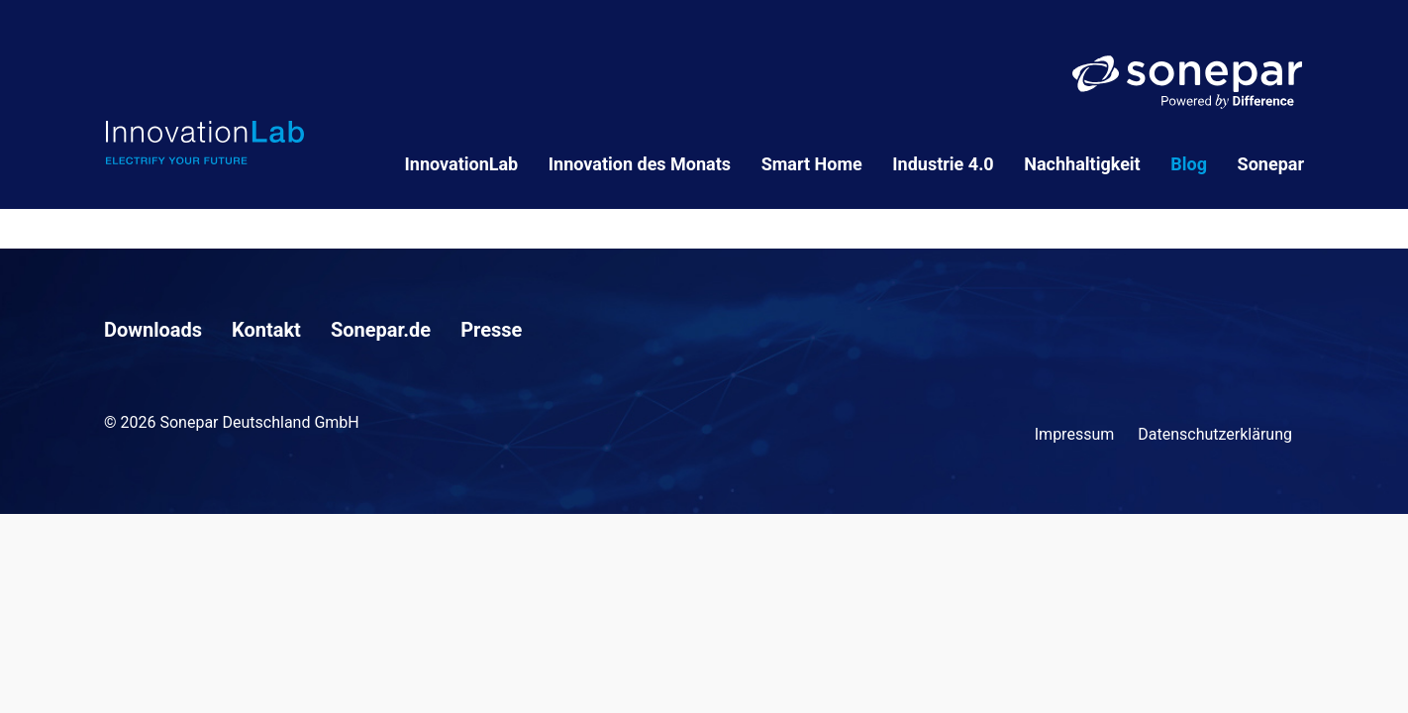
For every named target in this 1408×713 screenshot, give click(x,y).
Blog (1188, 163)
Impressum (1075, 434)
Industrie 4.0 (942, 163)
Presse (491, 330)
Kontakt (266, 330)
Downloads (153, 330)
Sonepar (1271, 163)
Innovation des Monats (640, 163)
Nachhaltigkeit (1082, 163)
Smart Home (811, 163)
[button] (43, 669)
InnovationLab (462, 163)
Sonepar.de (381, 330)
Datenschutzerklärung (1215, 434)
